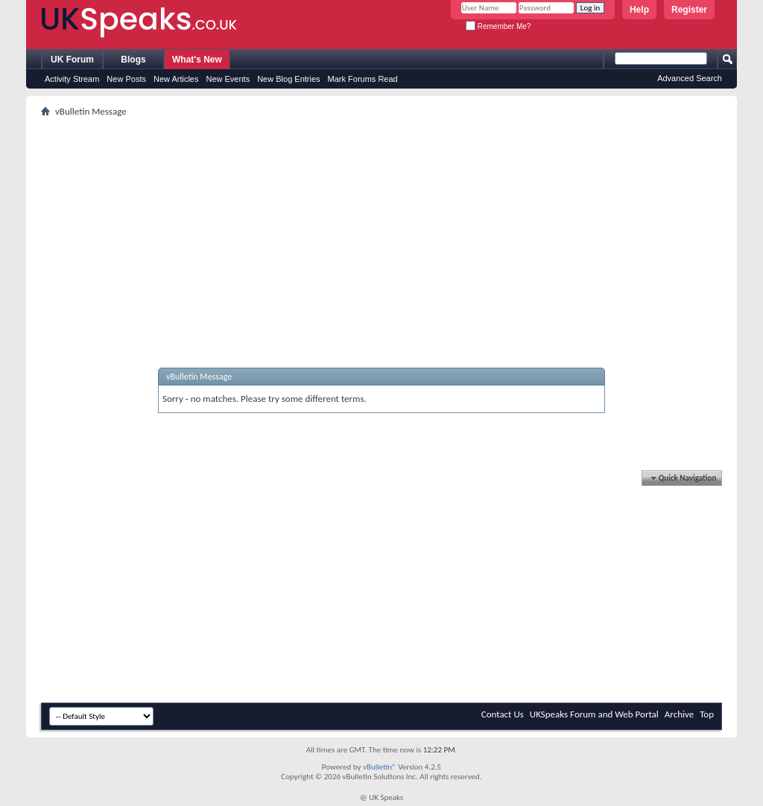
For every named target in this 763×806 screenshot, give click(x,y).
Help (639, 9)
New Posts (126, 78)
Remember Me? (498, 26)
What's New (197, 59)
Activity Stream (72, 78)
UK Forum (72, 59)
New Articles (176, 78)
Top (707, 714)
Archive (679, 714)
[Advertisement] (381, 225)
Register (689, 9)
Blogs (133, 59)
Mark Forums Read (363, 78)
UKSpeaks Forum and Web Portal (594, 714)
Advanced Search (689, 78)
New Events (228, 78)
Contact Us (502, 714)
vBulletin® (379, 767)
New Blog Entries (288, 78)
